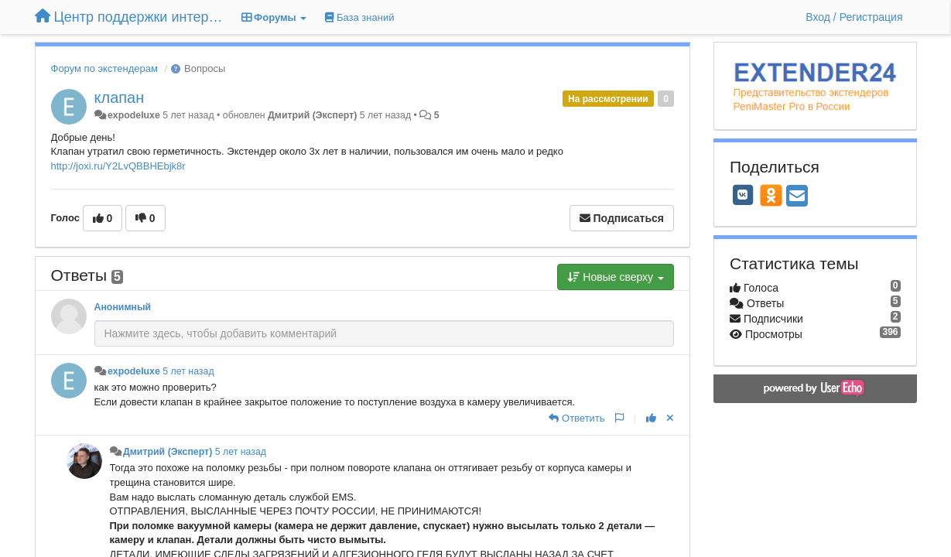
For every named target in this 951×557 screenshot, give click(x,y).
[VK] (743, 195)
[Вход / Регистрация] (853, 17)
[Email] (797, 196)
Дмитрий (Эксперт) (312, 115)
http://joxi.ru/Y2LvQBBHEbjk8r (118, 166)
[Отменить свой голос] (670, 418)
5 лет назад (188, 371)
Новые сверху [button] (615, 277)
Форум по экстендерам (104, 68)
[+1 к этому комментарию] (651, 418)
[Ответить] (576, 418)
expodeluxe (134, 115)
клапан (119, 97)
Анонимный (123, 307)
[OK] (771, 195)
